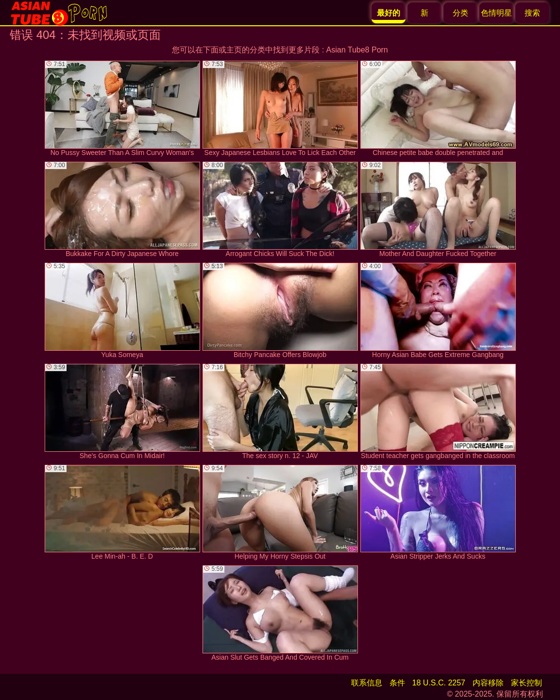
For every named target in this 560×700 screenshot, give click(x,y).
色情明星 (496, 13)
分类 (460, 13)
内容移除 (488, 683)
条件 (397, 683)
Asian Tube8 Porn (357, 50)
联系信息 (366, 683)
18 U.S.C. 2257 (438, 683)
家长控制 (526, 683)
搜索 (532, 13)
